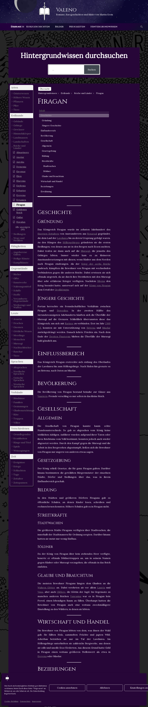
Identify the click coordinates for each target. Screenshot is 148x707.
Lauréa (101, 492)
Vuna (40, 497)
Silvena (101, 186)
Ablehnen (105, 687)
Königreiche (59, 633)
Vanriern (42, 301)
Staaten (100, 633)
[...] (66, 69)
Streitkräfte (125, 141)
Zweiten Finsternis (60, 241)
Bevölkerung (125, 116)
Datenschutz (25, 701)
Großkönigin (62, 194)
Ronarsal (92, 138)
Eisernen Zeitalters (48, 138)
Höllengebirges (71, 147)
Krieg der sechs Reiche (95, 169)
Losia (74, 633)
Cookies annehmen (67, 687)
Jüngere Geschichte (125, 104)
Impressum (36, 701)
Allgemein (124, 126)
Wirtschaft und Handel (126, 166)
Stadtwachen (127, 146)
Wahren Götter (46, 492)
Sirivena (91, 233)
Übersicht (45, 89)
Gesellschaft (125, 121)
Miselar (106, 233)
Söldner (125, 151)
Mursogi (85, 156)
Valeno (66, 9)
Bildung (123, 136)
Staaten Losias (47, 637)
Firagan (43, 633)
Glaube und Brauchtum (125, 158)
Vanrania (66, 637)
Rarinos (69, 228)
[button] (141, 27)
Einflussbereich (126, 111)
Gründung (124, 97)
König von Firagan (100, 190)
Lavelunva (62, 143)
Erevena (42, 561)
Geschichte (124, 92)
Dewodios (62, 215)
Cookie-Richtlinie (11, 701)
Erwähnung (124, 178)
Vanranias (75, 501)
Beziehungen (125, 172)
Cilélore (61, 497)
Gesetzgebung (127, 131)
